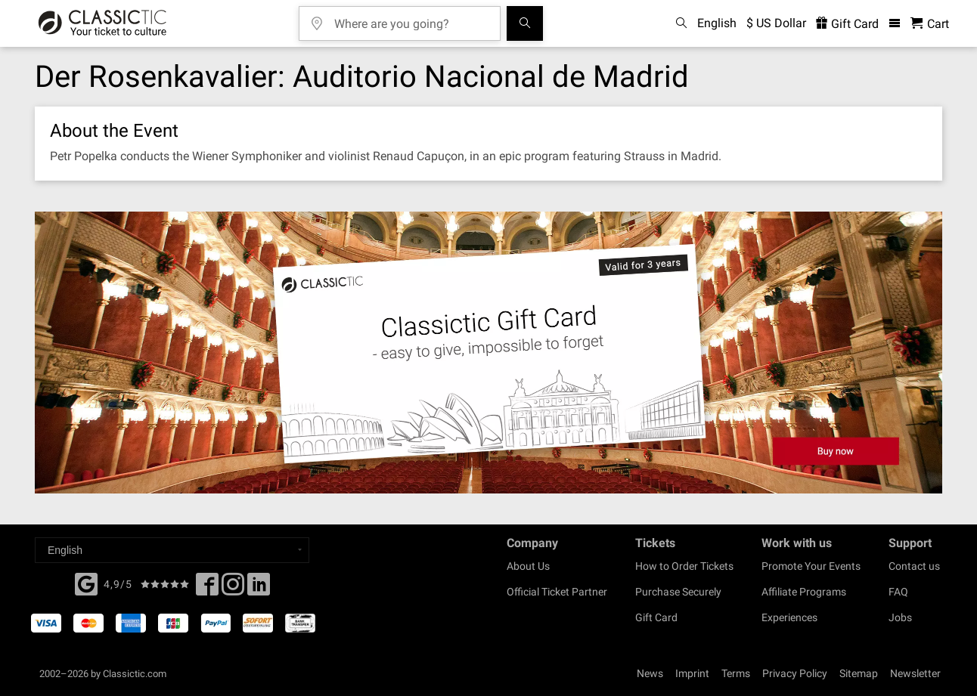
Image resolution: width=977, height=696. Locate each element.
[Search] (525, 23)
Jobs (900, 617)
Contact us (914, 566)
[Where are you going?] (410, 18)
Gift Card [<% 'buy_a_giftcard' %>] (847, 24)
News (650, 673)
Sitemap (858, 673)
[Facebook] (86, 582)
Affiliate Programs (803, 592)
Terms (735, 673)
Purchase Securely (678, 592)
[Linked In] (258, 589)
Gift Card (656, 617)
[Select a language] (172, 550)
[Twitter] (233, 589)
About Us (528, 566)
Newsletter (915, 673)
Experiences (789, 617)
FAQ (898, 592)
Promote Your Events (811, 566)
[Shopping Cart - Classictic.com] (929, 24)
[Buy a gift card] (488, 352)
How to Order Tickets (684, 566)
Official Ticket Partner (557, 592)
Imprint (692, 673)
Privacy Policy (794, 673)
